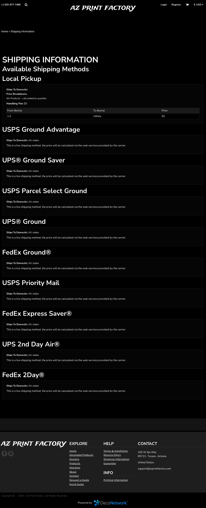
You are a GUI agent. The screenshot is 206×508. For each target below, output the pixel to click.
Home (4, 31)
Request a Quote (79, 480)
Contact (74, 475)
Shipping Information (116, 459)
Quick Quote (76, 484)
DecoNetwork (111, 503)
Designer (74, 467)
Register (176, 4)
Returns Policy (112, 454)
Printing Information (116, 480)
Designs (74, 459)
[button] (25, 4)
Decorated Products (81, 454)
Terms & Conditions (116, 450)
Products (74, 463)
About (72, 471)
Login (164, 4)
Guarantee (110, 463)
